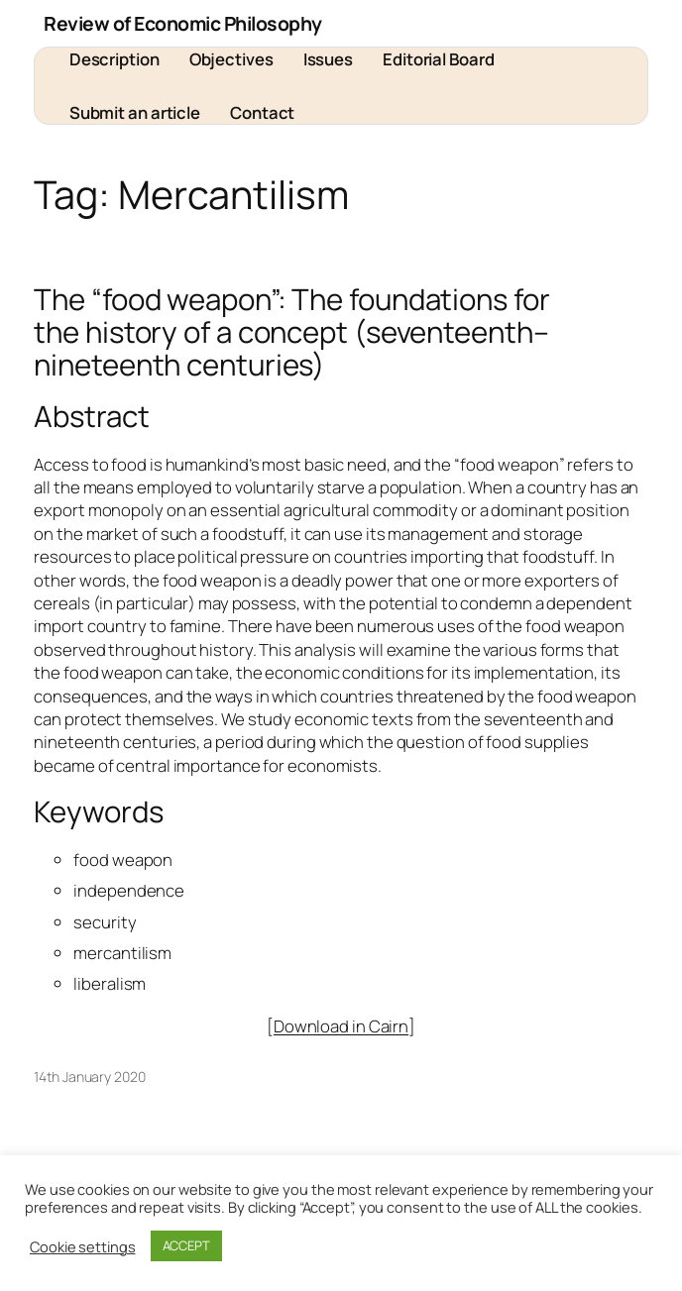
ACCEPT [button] (186, 1245)
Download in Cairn (341, 1026)
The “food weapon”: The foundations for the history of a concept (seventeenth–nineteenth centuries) (291, 332)
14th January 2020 (89, 1076)
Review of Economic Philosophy (183, 23)
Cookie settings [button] (83, 1246)
